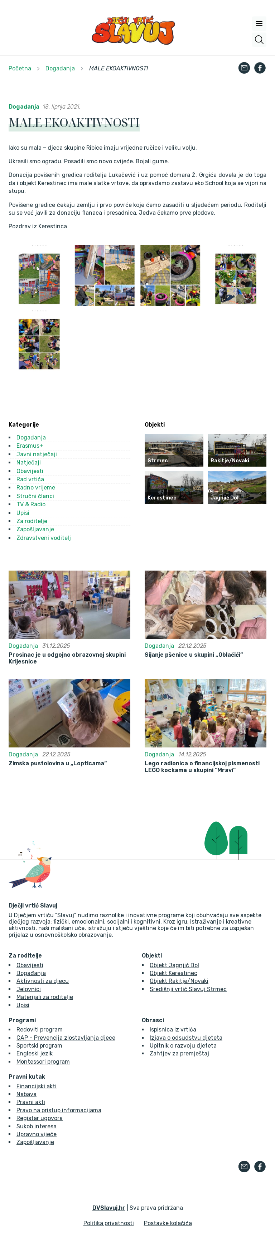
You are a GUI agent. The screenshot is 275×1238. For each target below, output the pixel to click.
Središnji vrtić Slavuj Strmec (188, 989)
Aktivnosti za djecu (42, 981)
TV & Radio (30, 504)
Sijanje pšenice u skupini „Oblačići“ (194, 655)
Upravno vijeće (36, 1134)
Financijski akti (36, 1086)
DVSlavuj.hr (108, 1207)
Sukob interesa (36, 1126)
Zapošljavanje (35, 529)
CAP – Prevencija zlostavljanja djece (65, 1037)
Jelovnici (28, 989)
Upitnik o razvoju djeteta (183, 1045)
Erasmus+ (29, 445)
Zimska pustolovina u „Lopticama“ (58, 763)
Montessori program (43, 1061)
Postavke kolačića (168, 1223)
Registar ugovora (39, 1118)
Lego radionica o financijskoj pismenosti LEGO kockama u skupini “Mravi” (202, 766)
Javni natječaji (36, 454)
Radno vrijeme (35, 487)
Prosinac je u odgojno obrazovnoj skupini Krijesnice (67, 658)
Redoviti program (39, 1029)
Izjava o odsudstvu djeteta (186, 1037)
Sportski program (39, 1045)
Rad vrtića (30, 479)
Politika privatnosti (108, 1223)
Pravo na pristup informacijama (58, 1110)
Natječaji (28, 462)
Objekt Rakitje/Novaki (179, 981)
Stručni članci (35, 496)
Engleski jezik (34, 1053)
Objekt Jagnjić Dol (174, 965)
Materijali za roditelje (44, 997)
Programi (22, 1020)
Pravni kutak (27, 1077)
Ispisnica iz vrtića (173, 1029)
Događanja (24, 106)
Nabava (26, 1094)
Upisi (22, 512)
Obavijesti (29, 471)
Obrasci (153, 1020)
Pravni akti (30, 1102)
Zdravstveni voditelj (43, 538)
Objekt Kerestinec (173, 973)
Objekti (152, 956)
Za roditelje (31, 521)
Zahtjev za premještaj (179, 1053)
